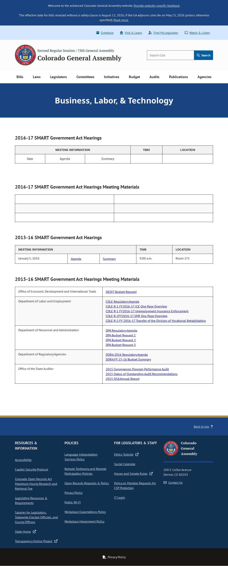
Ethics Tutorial (126, 454)
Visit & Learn (131, 33)
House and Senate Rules (133, 474)
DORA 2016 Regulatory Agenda (127, 355)
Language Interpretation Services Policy (81, 456)
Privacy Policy (73, 493)
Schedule (105, 33)
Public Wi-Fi (73, 502)
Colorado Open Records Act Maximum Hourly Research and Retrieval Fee (36, 483)
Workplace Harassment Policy (84, 521)
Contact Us (173, 482)
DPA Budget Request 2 (121, 340)
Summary (109, 259)
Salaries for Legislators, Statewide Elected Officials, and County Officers (36, 517)
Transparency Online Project (36, 541)
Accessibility (23, 460)
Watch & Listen (197, 33)
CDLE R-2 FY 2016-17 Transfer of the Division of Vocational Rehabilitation (156, 321)
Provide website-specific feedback (157, 6)
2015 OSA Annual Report (122, 379)
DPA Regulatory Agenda (121, 330)
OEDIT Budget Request (121, 292)
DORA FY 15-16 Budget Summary (128, 359)
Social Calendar (124, 464)
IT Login (119, 497)
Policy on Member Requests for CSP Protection (135, 485)
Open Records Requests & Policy (87, 483)
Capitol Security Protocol (31, 469)
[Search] (170, 55)
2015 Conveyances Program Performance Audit (137, 369)
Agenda (76, 259)
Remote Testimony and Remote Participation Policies (85, 471)
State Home (25, 532)
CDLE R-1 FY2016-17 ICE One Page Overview (136, 306)
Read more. (121, 20)
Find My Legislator (163, 33)
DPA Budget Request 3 (121, 345)
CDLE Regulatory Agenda (122, 302)
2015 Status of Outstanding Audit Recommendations (141, 374)
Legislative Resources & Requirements (31, 500)
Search (203, 55)
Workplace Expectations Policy (85, 512)
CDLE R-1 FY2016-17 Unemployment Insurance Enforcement (147, 311)
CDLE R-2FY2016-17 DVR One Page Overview (136, 316)
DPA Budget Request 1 (121, 335)
